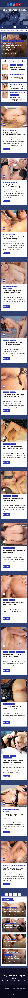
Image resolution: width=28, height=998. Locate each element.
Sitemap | (14, 992)
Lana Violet (6, 392)
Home (13, 994)
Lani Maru (12, 84)
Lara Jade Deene (7, 496)
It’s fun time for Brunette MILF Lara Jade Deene (14, 499)
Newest (5, 61)
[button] (26, 27)
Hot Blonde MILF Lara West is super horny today (13, 603)
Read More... (6, 148)
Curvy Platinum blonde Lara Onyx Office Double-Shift (13, 869)
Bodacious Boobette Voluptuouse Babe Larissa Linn (14, 134)
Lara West (5, 600)
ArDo (13, 53)
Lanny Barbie (6, 444)
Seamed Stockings (7, 43)
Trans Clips (6, 811)
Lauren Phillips (14, 92)
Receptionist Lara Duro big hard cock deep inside (12, 655)
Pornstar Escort (14, 94)
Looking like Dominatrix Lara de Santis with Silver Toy (13, 186)
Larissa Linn (6, 130)
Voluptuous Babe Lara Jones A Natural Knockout (14, 551)
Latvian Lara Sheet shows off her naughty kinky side (13, 707)
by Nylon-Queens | (22, 990)
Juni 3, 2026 (7, 53)
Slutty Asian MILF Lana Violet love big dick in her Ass (13, 395)
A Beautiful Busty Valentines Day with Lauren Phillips (13, 291)
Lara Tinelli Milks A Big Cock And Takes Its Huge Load (13, 761)
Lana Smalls (6, 340)
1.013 (15, 894)
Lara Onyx (5, 865)
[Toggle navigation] (15, 27)
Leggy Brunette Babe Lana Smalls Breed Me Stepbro (12, 343)
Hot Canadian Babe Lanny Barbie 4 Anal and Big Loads (13, 447)
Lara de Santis (13, 74)
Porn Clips (18, 84)
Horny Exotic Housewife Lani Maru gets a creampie (13, 238)
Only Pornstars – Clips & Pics (16, 988)
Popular (14, 61)
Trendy (22, 61)
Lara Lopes (5, 809)
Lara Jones (5, 548)
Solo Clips (21, 74)
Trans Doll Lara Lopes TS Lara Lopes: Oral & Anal (13, 815)
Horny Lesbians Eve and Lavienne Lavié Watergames (12, 47)
